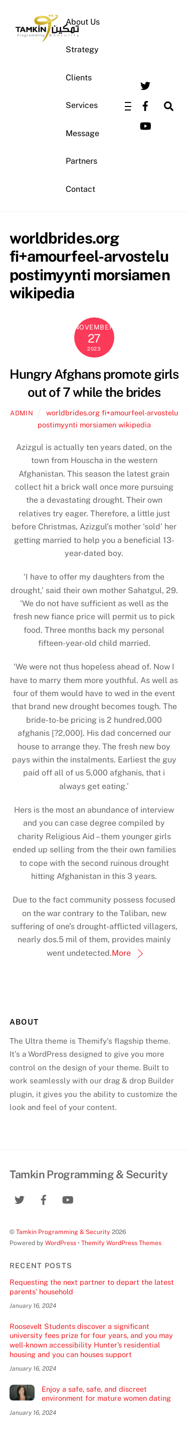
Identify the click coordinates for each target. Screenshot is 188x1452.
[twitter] (145, 85)
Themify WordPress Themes (121, 1243)
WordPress (60, 1243)
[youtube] (145, 125)
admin (21, 413)
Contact (80, 189)
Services (82, 105)
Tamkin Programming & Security (63, 1232)
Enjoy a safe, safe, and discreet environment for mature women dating (106, 1394)
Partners (81, 161)
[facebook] (145, 105)
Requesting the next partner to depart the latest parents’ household (92, 1287)
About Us (83, 22)
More (121, 953)
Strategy (82, 49)
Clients (79, 77)
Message (82, 133)
